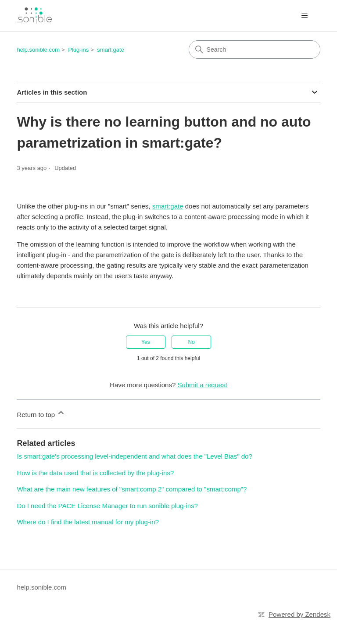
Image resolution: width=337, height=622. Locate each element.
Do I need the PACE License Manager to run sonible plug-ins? (107, 505)
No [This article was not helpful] (191, 342)
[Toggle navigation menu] (304, 16)
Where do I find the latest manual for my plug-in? (88, 522)
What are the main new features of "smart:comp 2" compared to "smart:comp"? (132, 489)
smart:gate (110, 49)
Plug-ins (78, 49)
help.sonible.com (38, 49)
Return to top (41, 413)
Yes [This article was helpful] (145, 342)
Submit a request (202, 385)
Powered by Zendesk (299, 614)
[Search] (254, 49)
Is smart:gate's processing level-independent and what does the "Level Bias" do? (134, 456)
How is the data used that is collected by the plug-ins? (95, 473)
